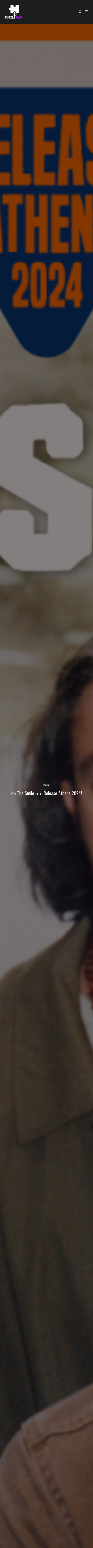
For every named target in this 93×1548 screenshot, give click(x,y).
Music (46, 785)
